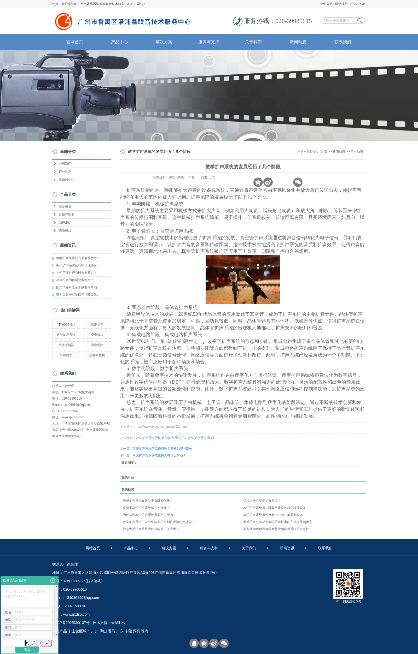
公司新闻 (65, 163)
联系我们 (342, 42)
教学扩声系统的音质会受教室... (78, 258)
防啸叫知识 (66, 180)
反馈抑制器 (66, 214)
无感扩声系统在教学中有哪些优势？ (148, 501)
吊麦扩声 (97, 324)
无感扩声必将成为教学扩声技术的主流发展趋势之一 (279, 522)
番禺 (111, 631)
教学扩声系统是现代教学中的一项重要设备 (273, 515)
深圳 (136, 631)
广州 (94, 631)
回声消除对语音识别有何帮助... (78, 287)
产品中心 (119, 42)
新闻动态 (298, 42)
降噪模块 (65, 231)
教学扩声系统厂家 (174, 438)
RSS (353, 4)
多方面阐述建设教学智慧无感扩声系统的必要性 (276, 529)
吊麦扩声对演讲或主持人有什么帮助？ (159, 455)
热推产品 (59, 631)
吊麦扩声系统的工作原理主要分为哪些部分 (162, 448)
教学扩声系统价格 (148, 438)
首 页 (323, 151)
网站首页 (92, 548)
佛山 (103, 631)
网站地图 (341, 4)
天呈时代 (118, 623)
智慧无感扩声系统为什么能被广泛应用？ (151, 529)
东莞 (128, 631)
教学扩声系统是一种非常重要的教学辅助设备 (274, 508)
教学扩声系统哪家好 (202, 438)
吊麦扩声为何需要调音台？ (75, 280)
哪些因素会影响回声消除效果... (78, 294)
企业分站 (326, 4)
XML (362, 4)
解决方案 (164, 42)
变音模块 (65, 206)
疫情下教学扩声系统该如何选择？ (146, 508)
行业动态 (65, 172)
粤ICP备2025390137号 (71, 623)
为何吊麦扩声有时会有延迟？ (76, 273)
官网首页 (74, 42)
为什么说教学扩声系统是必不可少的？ (149, 515)
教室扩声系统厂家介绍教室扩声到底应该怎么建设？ (159, 522)
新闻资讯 (287, 548)
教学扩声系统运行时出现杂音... (78, 265)
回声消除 (65, 222)
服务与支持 (208, 42)
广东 (120, 631)
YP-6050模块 (66, 324)
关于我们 (253, 42)
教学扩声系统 (66, 335)
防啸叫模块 (97, 355)
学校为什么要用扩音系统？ (262, 501)
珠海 (144, 631)
